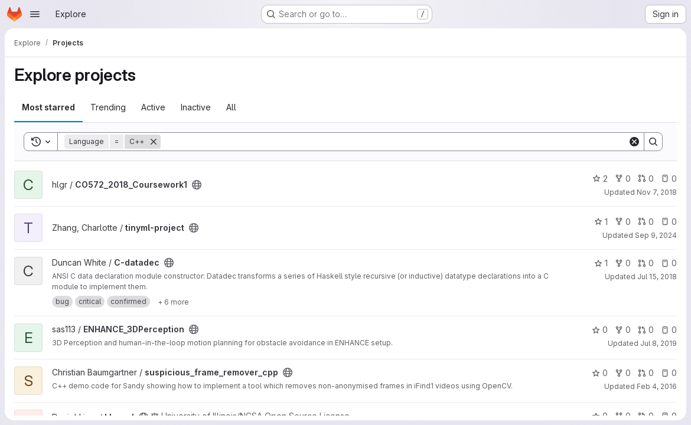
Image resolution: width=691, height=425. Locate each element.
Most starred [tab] (48, 107)
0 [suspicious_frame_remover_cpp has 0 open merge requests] (646, 373)
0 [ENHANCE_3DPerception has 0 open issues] (669, 330)
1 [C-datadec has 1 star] (601, 263)
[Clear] (634, 142)
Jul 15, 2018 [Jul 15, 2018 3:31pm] (657, 276)
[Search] (394, 142)
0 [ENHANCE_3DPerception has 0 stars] (600, 330)
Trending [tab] (108, 107)
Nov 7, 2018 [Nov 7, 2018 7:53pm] (657, 192)
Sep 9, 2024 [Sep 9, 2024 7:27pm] (656, 235)
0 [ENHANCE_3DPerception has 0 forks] (623, 330)
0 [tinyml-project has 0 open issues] (669, 222)
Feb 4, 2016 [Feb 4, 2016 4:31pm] (657, 386)
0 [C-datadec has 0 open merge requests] (646, 263)
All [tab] (231, 107)
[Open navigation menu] (34, 14)
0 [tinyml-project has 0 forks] (623, 222)
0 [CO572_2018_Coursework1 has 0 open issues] (669, 179)
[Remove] (153, 142)
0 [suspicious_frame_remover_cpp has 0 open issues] (669, 373)
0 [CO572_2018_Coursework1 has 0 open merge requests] (646, 179)
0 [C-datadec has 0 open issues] (669, 263)
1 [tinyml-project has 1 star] (601, 222)
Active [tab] (153, 107)
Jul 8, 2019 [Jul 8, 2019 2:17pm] (658, 343)
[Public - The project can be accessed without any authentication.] (196, 184)
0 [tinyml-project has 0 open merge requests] (646, 222)
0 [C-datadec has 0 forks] (623, 263)
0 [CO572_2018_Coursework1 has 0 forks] (623, 179)
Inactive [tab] (196, 107)
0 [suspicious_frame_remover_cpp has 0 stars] (600, 373)
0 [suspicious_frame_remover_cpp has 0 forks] (623, 373)
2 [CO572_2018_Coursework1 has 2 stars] (600, 179)
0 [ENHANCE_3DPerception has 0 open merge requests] (646, 330)
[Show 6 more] (173, 302)
